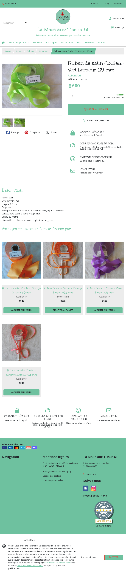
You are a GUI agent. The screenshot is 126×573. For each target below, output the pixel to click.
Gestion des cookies (52, 476)
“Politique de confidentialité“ (30, 565)
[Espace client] (116, 18)
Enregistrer (33, 132)
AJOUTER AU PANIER (96, 109)
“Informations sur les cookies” (57, 562)
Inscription (118, 3)
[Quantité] (74, 96)
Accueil (8, 51)
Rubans (30, 51)
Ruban (19, 51)
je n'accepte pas (88, 557)
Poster (51, 132)
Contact (94, 3)
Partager (13, 132)
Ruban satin (44, 51)
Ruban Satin (75, 75)
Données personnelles (53, 480)
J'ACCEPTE (113, 557)
